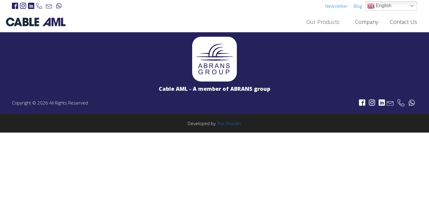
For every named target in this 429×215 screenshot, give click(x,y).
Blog (358, 6)
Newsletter (336, 6)
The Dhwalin (229, 123)
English (379, 6)
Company (366, 21)
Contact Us (403, 21)
